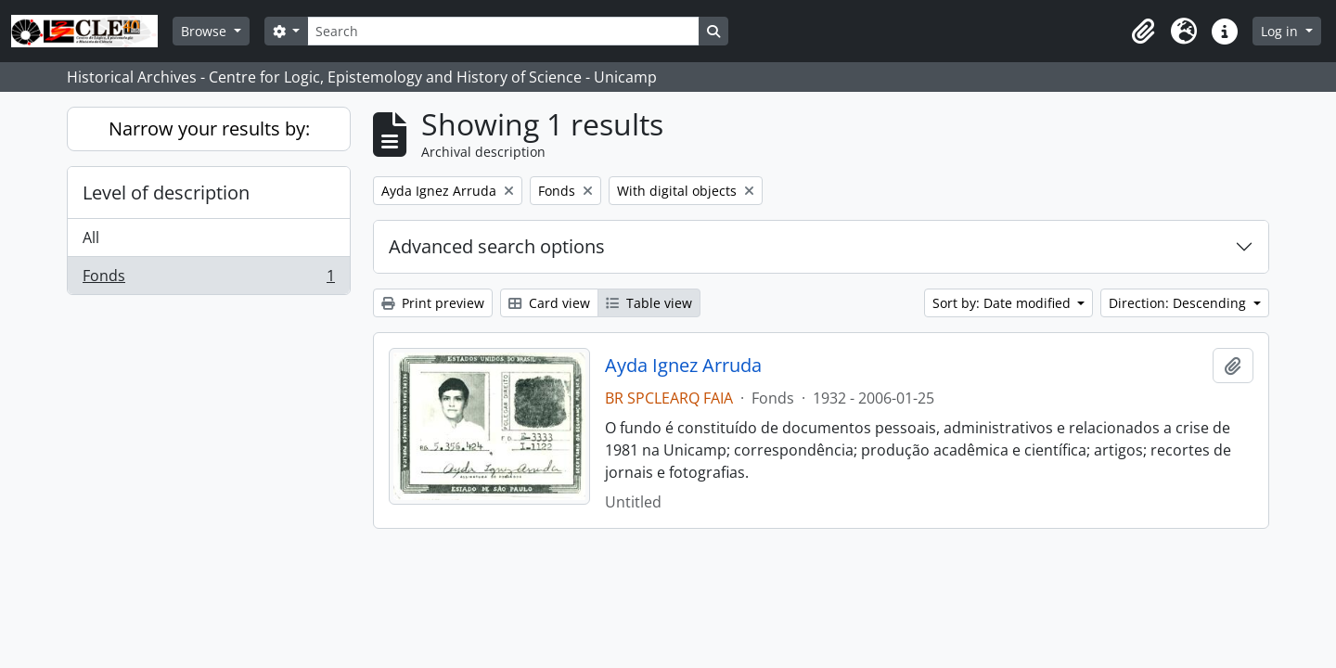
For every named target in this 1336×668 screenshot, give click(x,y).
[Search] (503, 31)
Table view (649, 303)
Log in (1281, 31)
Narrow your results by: (209, 128)
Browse (205, 31)
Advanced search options (497, 246)
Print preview (432, 303)
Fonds (208, 279)
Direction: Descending (1179, 303)
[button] (1143, 31)
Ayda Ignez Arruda (683, 365)
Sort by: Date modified (1003, 303)
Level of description (166, 192)
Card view (549, 303)
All (91, 237)
